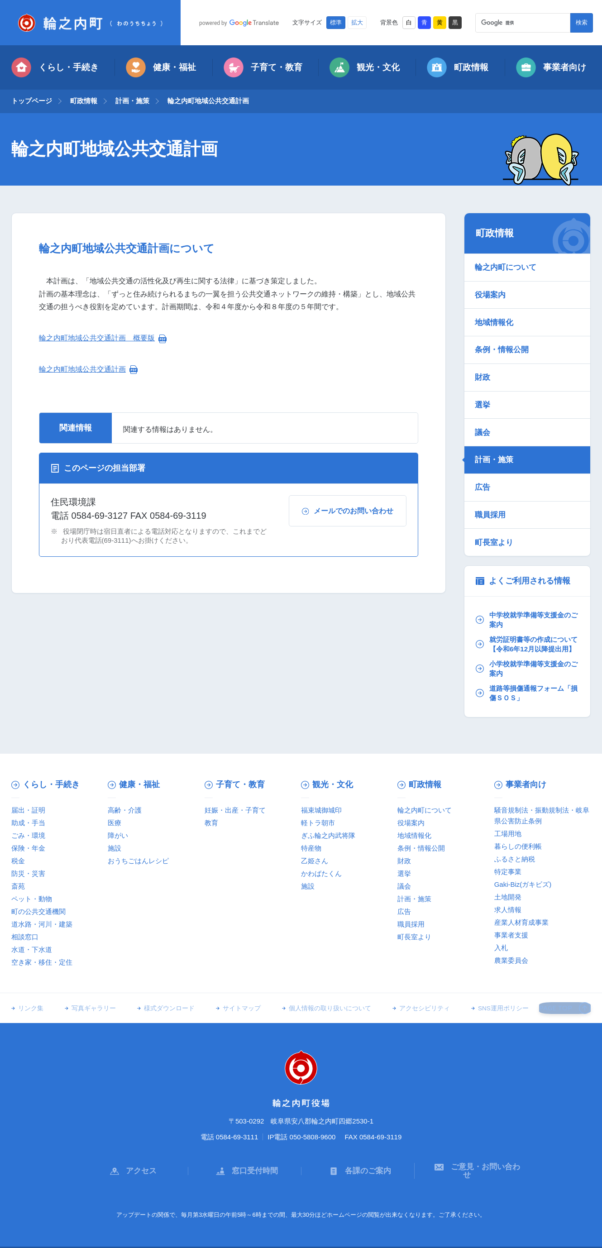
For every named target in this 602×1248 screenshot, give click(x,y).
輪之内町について (506, 266)
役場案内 (491, 291)
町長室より (495, 518)
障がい (118, 821)
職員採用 (491, 493)
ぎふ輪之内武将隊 (328, 821)
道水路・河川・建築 (41, 910)
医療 (114, 809)
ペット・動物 (31, 885)
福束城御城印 (321, 796)
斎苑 (18, 872)
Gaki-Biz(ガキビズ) (523, 870)
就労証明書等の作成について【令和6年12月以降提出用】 (526, 624)
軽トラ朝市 (318, 809)
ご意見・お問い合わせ (471, 1152)
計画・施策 (132, 101)
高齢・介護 (125, 796)
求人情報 (507, 895)
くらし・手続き (55, 67)
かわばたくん (321, 859)
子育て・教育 (263, 67)
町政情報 (457, 67)
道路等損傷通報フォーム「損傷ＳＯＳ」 (522, 679)
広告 (483, 468)
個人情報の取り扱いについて (317, 994)
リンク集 (30, 994)
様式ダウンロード (163, 994)
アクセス (131, 1152)
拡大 (357, 22)
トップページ (31, 101)
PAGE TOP (563, 994)
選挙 (483, 392)
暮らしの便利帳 (518, 832)
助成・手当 (28, 809)
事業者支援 (511, 921)
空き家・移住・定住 (41, 948)
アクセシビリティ (408, 994)
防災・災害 (28, 859)
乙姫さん (314, 847)
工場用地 (507, 819)
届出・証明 (28, 796)
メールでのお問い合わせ (347, 511)
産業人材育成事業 (521, 908)
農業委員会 (511, 946)
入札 (501, 933)
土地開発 (507, 883)
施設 (114, 834)
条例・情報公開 (503, 342)
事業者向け (551, 67)
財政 (483, 367)
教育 (211, 809)
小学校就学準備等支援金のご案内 (526, 654)
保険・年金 (28, 834)
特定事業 (507, 857)
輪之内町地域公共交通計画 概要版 (97, 338)
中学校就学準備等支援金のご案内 (526, 595)
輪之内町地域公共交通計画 (82, 369)
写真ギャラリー (90, 994)
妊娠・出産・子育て (235, 796)
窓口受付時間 (244, 1152)
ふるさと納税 (514, 845)
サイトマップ (232, 994)
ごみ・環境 (28, 821)
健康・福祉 (161, 67)
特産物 (311, 834)
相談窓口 (24, 923)
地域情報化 (495, 316)
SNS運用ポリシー (484, 994)
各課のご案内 (358, 1152)
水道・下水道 (31, 935)
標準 (336, 22)
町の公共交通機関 (38, 897)
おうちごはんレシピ (138, 847)
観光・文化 (365, 67)
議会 (483, 417)
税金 (18, 847)
